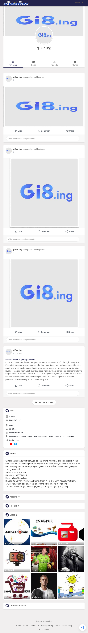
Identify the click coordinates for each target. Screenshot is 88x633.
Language (44, 629)
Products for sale (18, 605)
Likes (12, 515)
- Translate (19, 353)
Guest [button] (79, 2)
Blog (70, 625)
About (25, 625)
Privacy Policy (47, 625)
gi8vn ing (44, 48)
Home (18, 625)
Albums (13, 497)
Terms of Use (60, 625)
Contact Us (34, 625)
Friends (13, 506)
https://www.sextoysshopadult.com (21, 359)
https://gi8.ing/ (14, 420)
